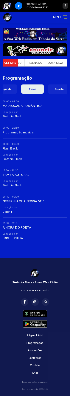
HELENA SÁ (37, 62)
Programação (35, 342)
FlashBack (10, 148)
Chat (35, 372)
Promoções (35, 350)
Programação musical (18, 132)
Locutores (35, 357)
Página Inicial (35, 335)
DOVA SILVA (57, 62)
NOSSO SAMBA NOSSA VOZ (23, 201)
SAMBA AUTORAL (16, 175)
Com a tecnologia (35, 389)
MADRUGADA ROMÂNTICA (23, 106)
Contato (35, 365)
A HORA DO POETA (17, 227)
